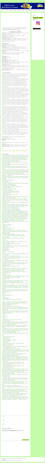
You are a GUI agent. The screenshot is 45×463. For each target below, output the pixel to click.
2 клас (6, 10)
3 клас (11, 10)
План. (3, 148)
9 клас (35, 10)
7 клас (27, 10)
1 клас (2, 10)
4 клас (15, 10)
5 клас (19, 10)
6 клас (23, 10)
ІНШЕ (42, 10)
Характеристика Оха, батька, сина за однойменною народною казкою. (15, 150)
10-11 (39, 10)
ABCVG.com (12, 460)
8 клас (31, 10)
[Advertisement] (15, 20)
